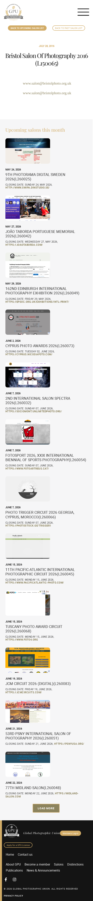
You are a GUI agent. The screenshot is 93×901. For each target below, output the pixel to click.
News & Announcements (43, 870)
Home (10, 854)
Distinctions (75, 864)
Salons (58, 864)
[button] (46, 808)
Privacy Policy (13, 895)
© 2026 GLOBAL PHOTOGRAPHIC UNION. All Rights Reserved (41, 888)
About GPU (13, 864)
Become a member (37, 864)
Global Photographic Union (41, 833)
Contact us (25, 854)
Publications (14, 870)
